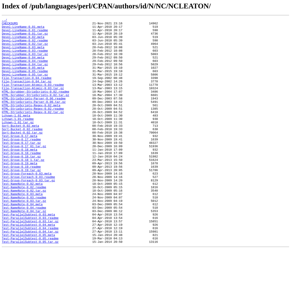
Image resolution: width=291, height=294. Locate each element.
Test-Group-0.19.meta (19, 192)
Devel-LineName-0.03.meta (23, 53)
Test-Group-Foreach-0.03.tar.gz (28, 213)
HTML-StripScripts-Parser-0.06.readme (34, 115)
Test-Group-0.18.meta (19, 176)
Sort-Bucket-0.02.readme (22, 152)
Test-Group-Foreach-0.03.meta (26, 205)
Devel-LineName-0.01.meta (23, 29)
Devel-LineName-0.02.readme (25, 45)
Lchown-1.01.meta (16, 135)
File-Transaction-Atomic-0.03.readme (33, 98)
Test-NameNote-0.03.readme (24, 233)
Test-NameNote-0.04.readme (24, 246)
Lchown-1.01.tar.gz (18, 143)
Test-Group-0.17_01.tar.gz (24, 172)
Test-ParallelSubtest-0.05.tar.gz (30, 287)
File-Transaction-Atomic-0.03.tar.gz (33, 102)
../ (4, 20)
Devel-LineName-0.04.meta (23, 65)
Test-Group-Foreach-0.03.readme (28, 209)
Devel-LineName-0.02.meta (23, 41)
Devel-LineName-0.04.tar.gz (25, 74)
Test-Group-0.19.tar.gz (21, 201)
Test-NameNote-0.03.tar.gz (24, 238)
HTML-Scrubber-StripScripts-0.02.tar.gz (35, 111)
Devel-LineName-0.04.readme (25, 70)
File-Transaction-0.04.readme (26, 90)
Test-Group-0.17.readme (21, 164)
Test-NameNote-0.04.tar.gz (24, 250)
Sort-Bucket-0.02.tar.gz (22, 156)
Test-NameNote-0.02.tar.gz (24, 225)
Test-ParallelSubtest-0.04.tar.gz (30, 274)
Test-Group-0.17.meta (19, 160)
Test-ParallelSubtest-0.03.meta (28, 254)
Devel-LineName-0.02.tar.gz (25, 49)
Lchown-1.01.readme (18, 139)
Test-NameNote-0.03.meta (22, 229)
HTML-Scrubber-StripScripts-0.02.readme (35, 106)
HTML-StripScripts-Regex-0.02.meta (31, 123)
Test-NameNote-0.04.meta (22, 242)
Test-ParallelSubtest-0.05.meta (28, 278)
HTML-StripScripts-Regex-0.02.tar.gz (33, 131)
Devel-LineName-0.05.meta (23, 78)
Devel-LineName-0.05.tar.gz (25, 86)
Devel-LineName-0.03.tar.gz (25, 61)
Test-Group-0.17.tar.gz (21, 168)
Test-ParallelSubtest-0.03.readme (30, 258)
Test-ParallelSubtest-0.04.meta (28, 266)
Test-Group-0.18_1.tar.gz (23, 188)
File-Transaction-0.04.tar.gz (26, 94)
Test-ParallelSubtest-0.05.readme (30, 283)
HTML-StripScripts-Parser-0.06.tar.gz (34, 119)
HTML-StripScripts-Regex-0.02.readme (33, 127)
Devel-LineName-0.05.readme (25, 82)
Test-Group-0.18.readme (21, 180)
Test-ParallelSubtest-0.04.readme (30, 270)
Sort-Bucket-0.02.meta (20, 147)
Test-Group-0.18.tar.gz (21, 184)
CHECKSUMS (10, 25)
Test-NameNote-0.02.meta (22, 217)
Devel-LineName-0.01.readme (25, 33)
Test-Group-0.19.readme (21, 197)
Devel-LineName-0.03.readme (25, 57)
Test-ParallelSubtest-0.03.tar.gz (30, 262)
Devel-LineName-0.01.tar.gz (25, 37)
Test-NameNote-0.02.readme (24, 221)
